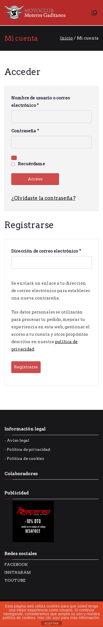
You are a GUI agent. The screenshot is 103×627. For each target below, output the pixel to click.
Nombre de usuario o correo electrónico (40, 102)
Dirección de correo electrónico (47, 251)
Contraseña (26, 131)
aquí (56, 617)
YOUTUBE (15, 580)
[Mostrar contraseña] (14, 158)
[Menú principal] (94, 12)
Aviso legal (18, 440)
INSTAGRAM (17, 572)
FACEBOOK (16, 564)
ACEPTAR (51, 623)
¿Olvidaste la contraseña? (43, 198)
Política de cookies (25, 458)
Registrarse (26, 367)
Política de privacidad (28, 449)
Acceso (35, 179)
